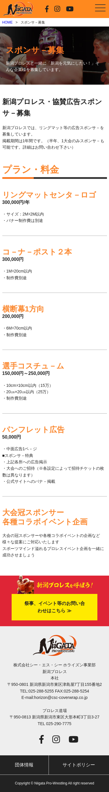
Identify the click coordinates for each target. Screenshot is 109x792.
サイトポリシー (78, 764)
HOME (7, 22)
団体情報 (24, 764)
